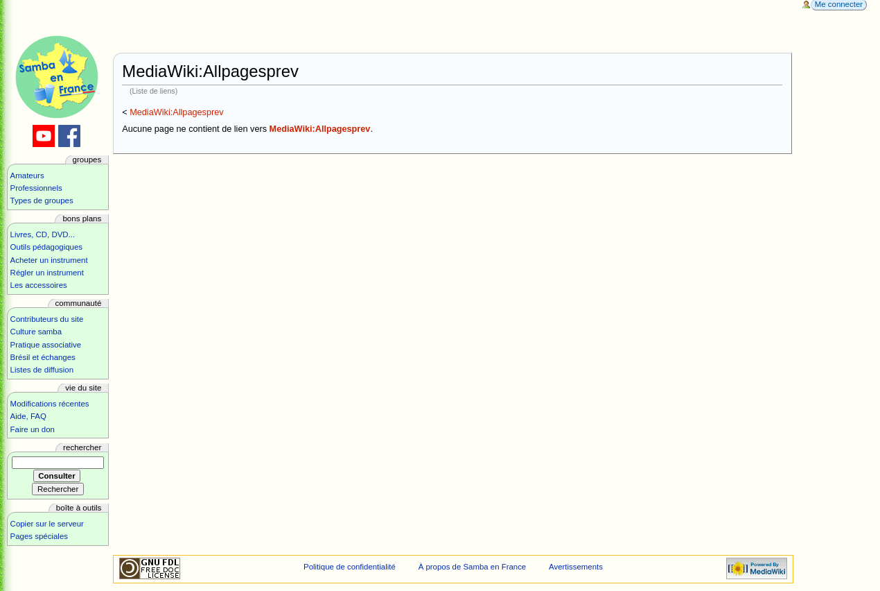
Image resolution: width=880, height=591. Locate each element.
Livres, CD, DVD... (43, 234)
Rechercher (82, 447)
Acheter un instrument (49, 260)
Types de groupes (41, 200)
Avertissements (576, 567)
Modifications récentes (49, 404)
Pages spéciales (39, 536)
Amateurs (27, 175)
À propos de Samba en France (473, 567)
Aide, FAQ (28, 416)
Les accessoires (38, 285)
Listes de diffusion (41, 370)
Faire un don (32, 429)
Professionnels (36, 188)
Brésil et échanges (43, 357)
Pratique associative (46, 345)
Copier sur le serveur (47, 524)
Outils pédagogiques (46, 247)
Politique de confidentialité (349, 567)
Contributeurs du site (47, 319)
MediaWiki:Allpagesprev (176, 112)
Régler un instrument (47, 272)
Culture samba (36, 331)
